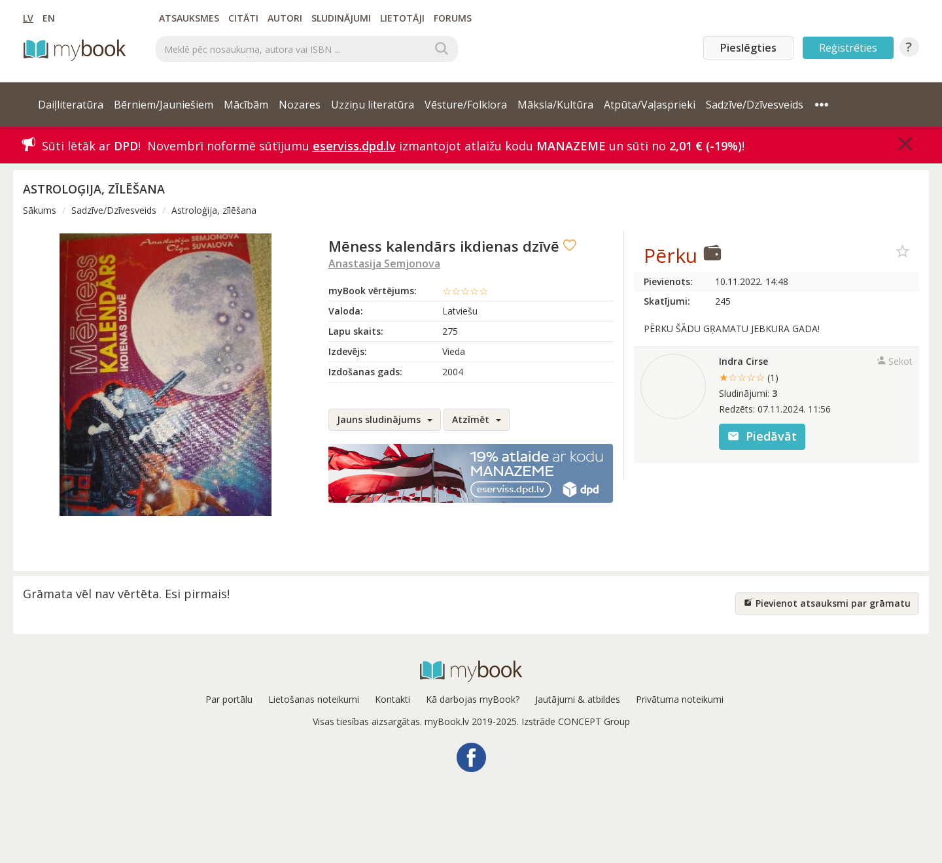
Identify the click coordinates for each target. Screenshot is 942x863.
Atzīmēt (476, 419)
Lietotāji (402, 18)
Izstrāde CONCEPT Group (575, 721)
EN (49, 18)
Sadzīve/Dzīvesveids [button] (754, 104)
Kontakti (392, 699)
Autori (285, 18)
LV (28, 18)
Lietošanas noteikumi (313, 699)
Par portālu (229, 699)
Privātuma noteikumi (680, 699)
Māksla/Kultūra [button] (555, 104)
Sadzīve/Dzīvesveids (113, 210)
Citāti (243, 18)
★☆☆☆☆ (748, 377)
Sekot (895, 361)
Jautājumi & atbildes (577, 699)
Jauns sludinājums (384, 419)
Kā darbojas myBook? (472, 699)
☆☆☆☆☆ (465, 291)
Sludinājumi (341, 18)
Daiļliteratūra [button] (70, 104)
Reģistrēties (848, 48)
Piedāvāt (762, 436)
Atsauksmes (189, 18)
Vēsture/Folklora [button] (466, 104)
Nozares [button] (300, 104)
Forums (453, 18)
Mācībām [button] (246, 104)
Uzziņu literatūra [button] (372, 104)
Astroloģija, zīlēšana (213, 210)
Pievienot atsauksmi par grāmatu (827, 603)
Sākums (39, 210)
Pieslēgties (748, 48)
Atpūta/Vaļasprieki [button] (649, 104)
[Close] (905, 143)
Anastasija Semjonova (384, 263)
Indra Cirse (743, 361)
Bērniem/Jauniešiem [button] (163, 104)
